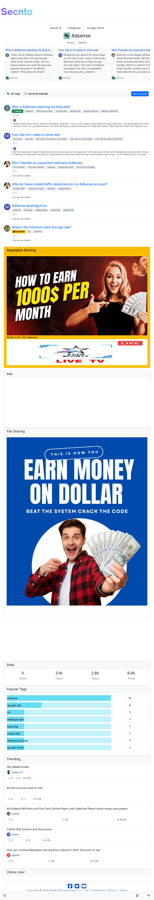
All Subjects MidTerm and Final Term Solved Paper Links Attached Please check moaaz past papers (67, 808)
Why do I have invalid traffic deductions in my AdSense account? (60, 184)
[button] (4, 895)
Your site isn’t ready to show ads (78, 50)
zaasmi (16, 814)
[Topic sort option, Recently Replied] (36, 93)
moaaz (15, 834)
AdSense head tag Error (29, 206)
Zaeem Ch (17, 772)
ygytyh (15, 855)
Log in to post (140, 93)
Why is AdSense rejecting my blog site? (29, 50)
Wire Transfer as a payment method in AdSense (47, 163)
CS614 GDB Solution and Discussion (29, 829)
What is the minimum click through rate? (41, 227)
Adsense (13, 78)
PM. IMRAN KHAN (18, 767)
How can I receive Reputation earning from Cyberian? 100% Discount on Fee (53, 850)
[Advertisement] (94, 11)
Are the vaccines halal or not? (25, 787)
